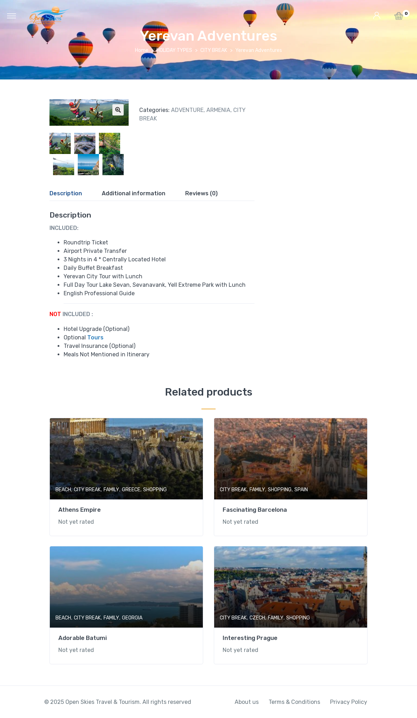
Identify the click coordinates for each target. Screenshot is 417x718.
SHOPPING (155, 490)
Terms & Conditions (294, 702)
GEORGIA (132, 618)
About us (247, 702)
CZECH (257, 618)
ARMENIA (218, 110)
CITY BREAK (213, 50)
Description (65, 193)
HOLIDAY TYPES (174, 50)
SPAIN (301, 490)
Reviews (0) (201, 193)
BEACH (63, 490)
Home (141, 50)
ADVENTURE (187, 110)
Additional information (133, 193)
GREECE (131, 490)
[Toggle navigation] (11, 15)
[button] (398, 18)
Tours (95, 337)
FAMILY (111, 490)
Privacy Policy (348, 702)
